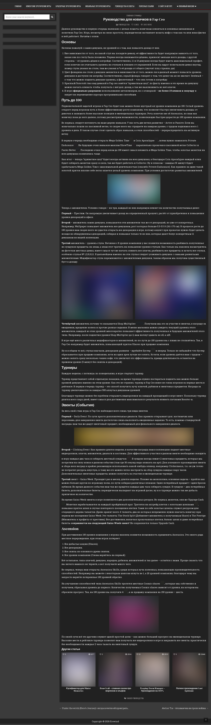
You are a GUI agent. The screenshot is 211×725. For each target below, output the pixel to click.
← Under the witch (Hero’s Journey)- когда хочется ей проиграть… (94, 708)
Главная (18, 6)
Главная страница (133, 15)
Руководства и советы (124, 6)
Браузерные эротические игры (68, 6)
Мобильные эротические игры (97, 6)
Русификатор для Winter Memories (78, 689)
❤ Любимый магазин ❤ (186, 6)
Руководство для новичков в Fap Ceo (134, 19)
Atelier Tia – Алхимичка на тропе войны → (185, 708)
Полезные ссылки (146, 6)
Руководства (124, 24)
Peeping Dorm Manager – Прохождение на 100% (152, 689)
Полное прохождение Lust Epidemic (189, 689)
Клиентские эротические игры (38, 6)
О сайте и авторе (165, 6)
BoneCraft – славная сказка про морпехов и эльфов (115, 689)
